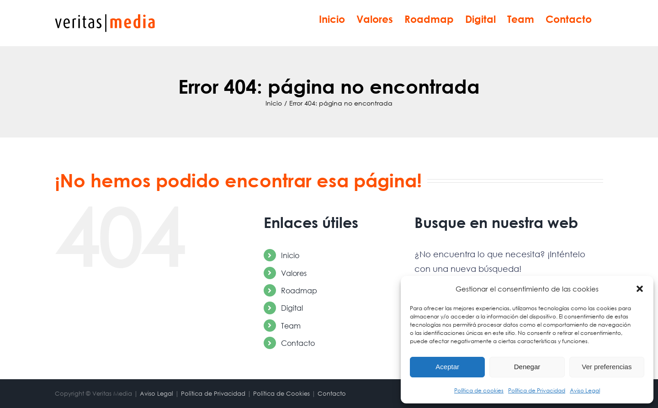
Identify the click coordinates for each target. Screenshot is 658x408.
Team (291, 325)
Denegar (527, 367)
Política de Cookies (281, 393)
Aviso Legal (585, 390)
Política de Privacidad (536, 390)
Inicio (290, 255)
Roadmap (299, 290)
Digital (292, 308)
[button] (639, 288)
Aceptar (447, 367)
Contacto (298, 343)
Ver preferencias (606, 367)
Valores (294, 273)
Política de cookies (479, 390)
